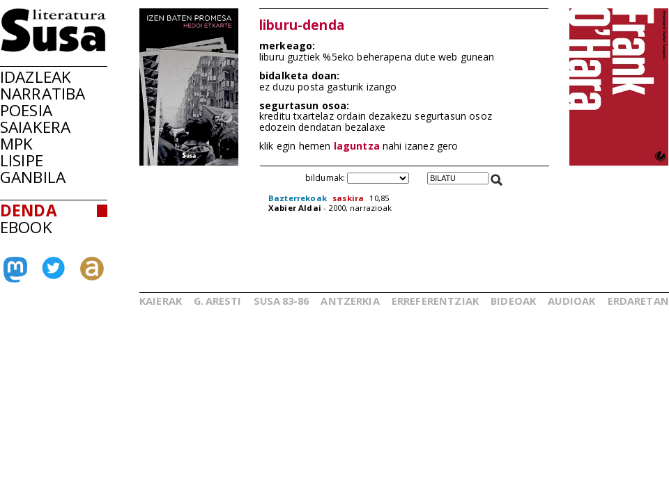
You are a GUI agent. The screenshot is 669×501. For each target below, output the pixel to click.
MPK (16, 143)
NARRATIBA (42, 93)
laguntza (357, 145)
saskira (348, 198)
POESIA (26, 110)
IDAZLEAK (35, 77)
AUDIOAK (571, 301)
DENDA (28, 210)
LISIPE (21, 160)
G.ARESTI (217, 301)
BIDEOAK (513, 301)
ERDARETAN (638, 301)
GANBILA (33, 177)
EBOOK (26, 227)
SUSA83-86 (281, 301)
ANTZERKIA (350, 301)
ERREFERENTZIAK (435, 301)
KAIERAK (160, 301)
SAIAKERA (35, 127)
